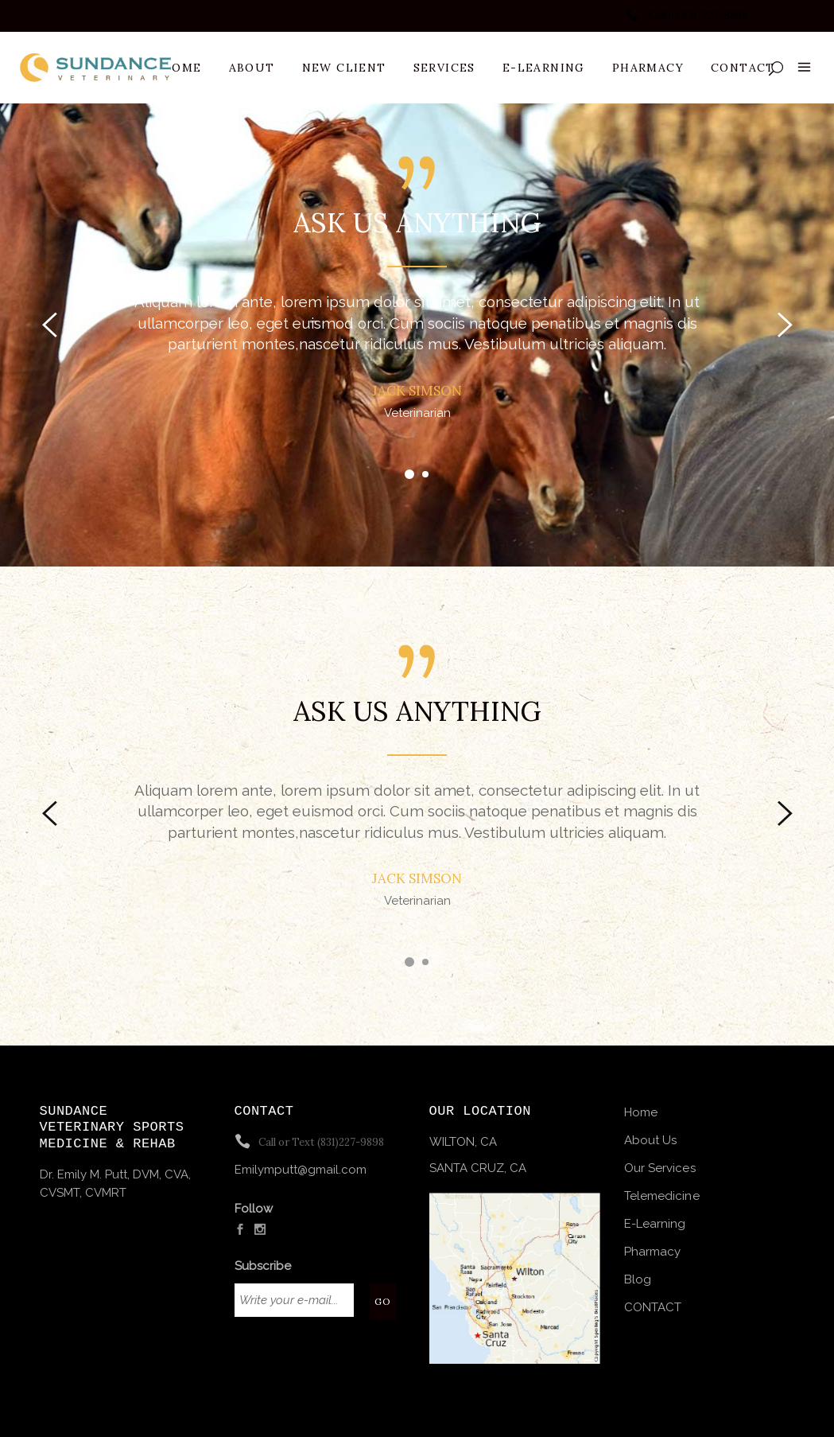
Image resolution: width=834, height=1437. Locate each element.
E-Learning (655, 1224)
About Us (650, 1140)
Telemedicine (662, 1196)
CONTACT (653, 1307)
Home (641, 1112)
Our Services (660, 1168)
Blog (637, 1279)
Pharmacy (652, 1251)
